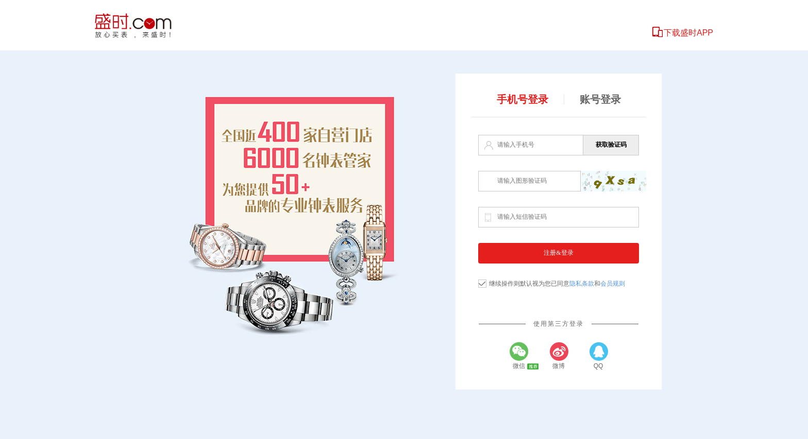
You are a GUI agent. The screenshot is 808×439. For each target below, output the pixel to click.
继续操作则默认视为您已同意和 (557, 283)
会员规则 (612, 283)
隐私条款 (581, 283)
